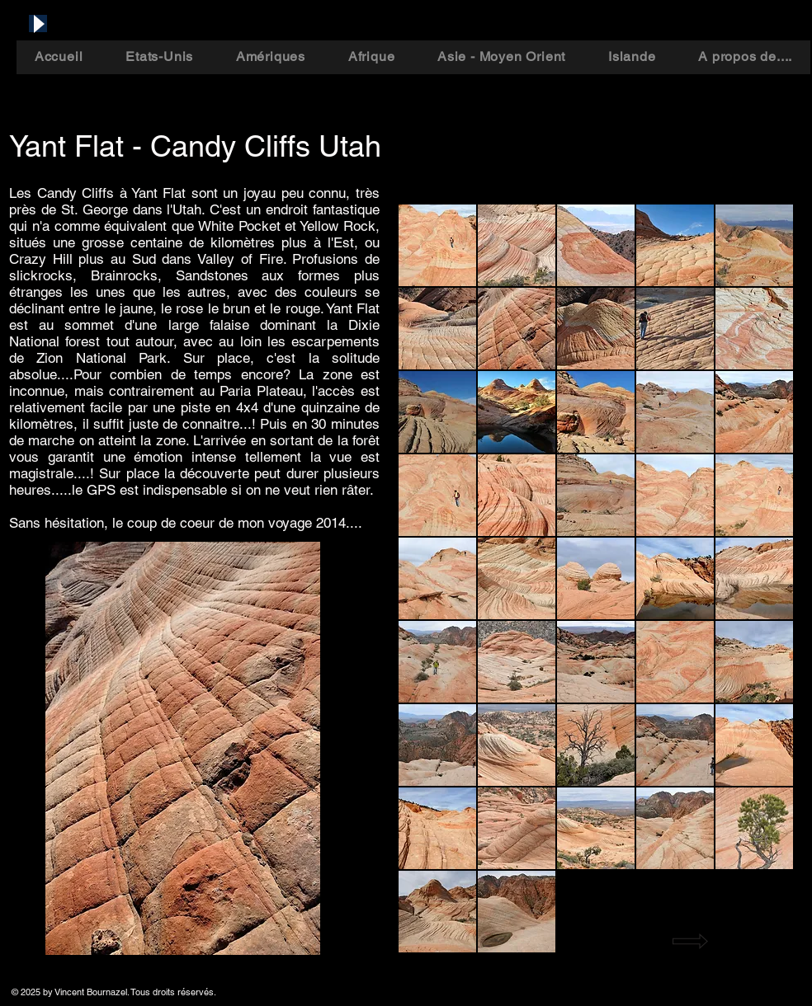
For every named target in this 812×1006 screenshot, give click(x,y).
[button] (437, 245)
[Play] (38, 23)
